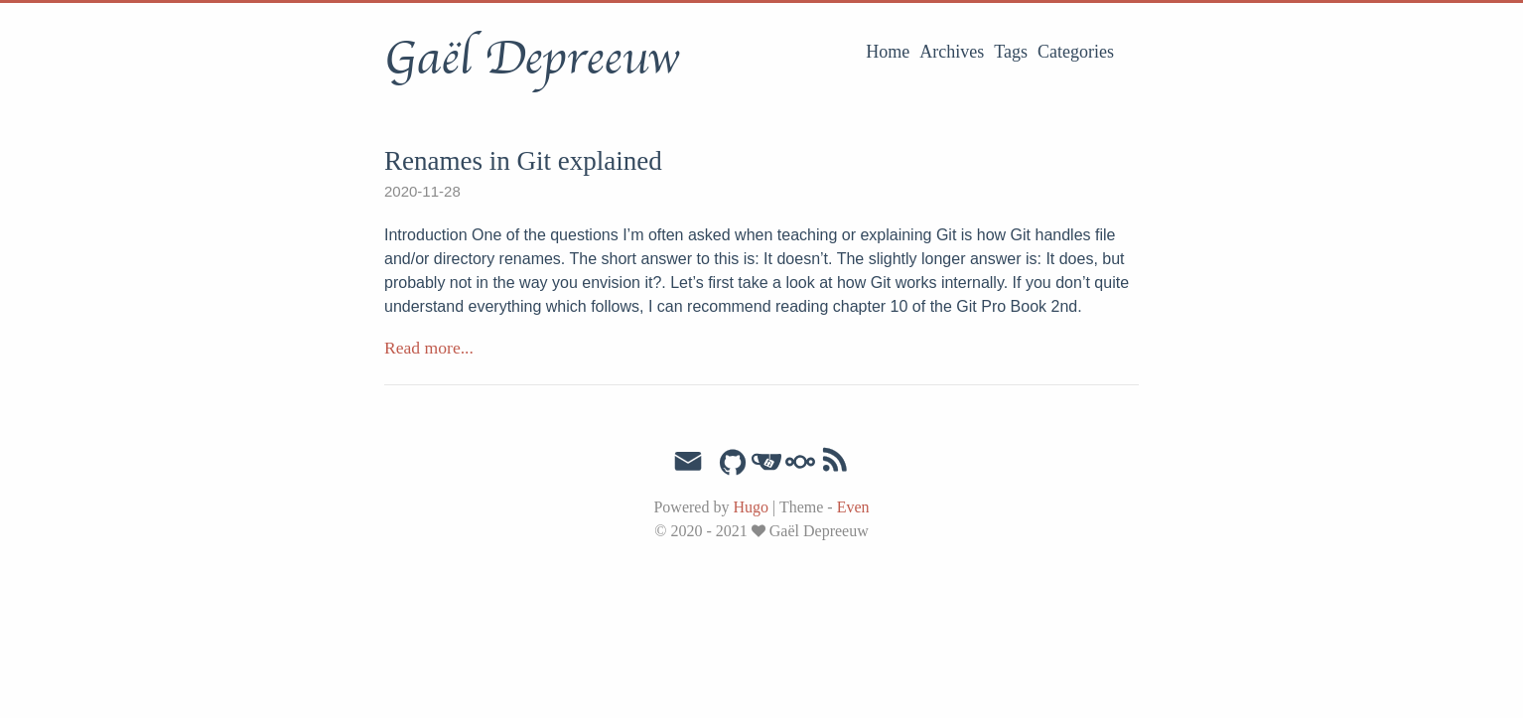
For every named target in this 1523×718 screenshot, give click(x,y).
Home (887, 52)
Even (853, 507)
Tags (1011, 52)
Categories (1076, 52)
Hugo (750, 507)
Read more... (429, 348)
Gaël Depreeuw (531, 58)
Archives (951, 52)
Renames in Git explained (523, 161)
